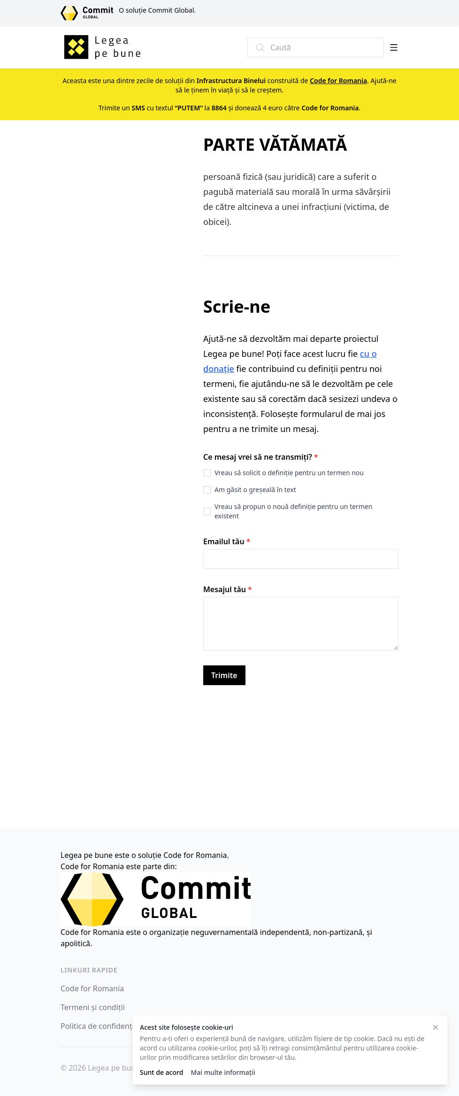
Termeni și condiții (93, 1007)
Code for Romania (92, 988)
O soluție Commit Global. (157, 10)
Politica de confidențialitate (108, 1026)
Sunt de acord (161, 1072)
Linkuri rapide (89, 969)
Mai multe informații (223, 1072)
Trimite (224, 675)
